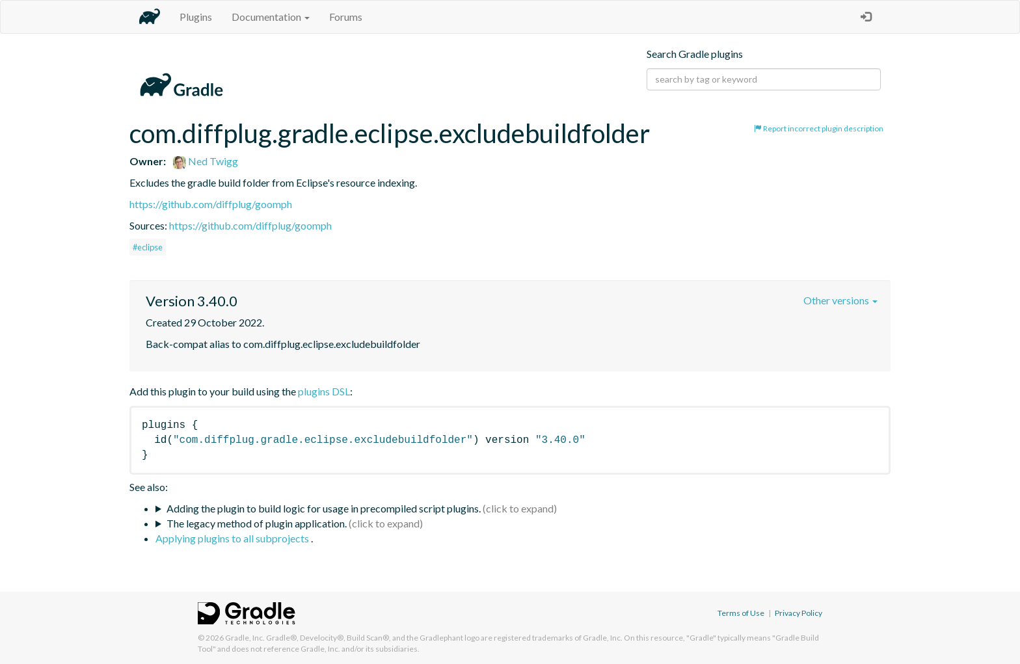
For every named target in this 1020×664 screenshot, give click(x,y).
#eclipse (148, 247)
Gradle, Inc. (245, 638)
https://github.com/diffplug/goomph (210, 204)
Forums (345, 16)
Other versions (840, 300)
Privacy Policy (798, 613)
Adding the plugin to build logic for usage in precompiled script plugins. (324, 508)
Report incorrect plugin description (818, 128)
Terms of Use (741, 613)
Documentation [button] (271, 16)
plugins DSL (324, 391)
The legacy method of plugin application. (257, 523)
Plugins (196, 16)
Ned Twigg (205, 161)
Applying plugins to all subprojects (233, 538)
